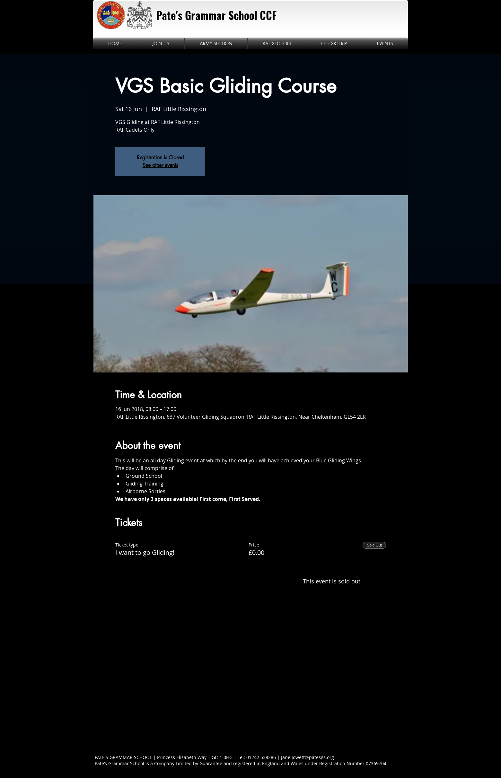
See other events (160, 165)
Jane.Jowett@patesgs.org (307, 757)
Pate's (169, 15)
